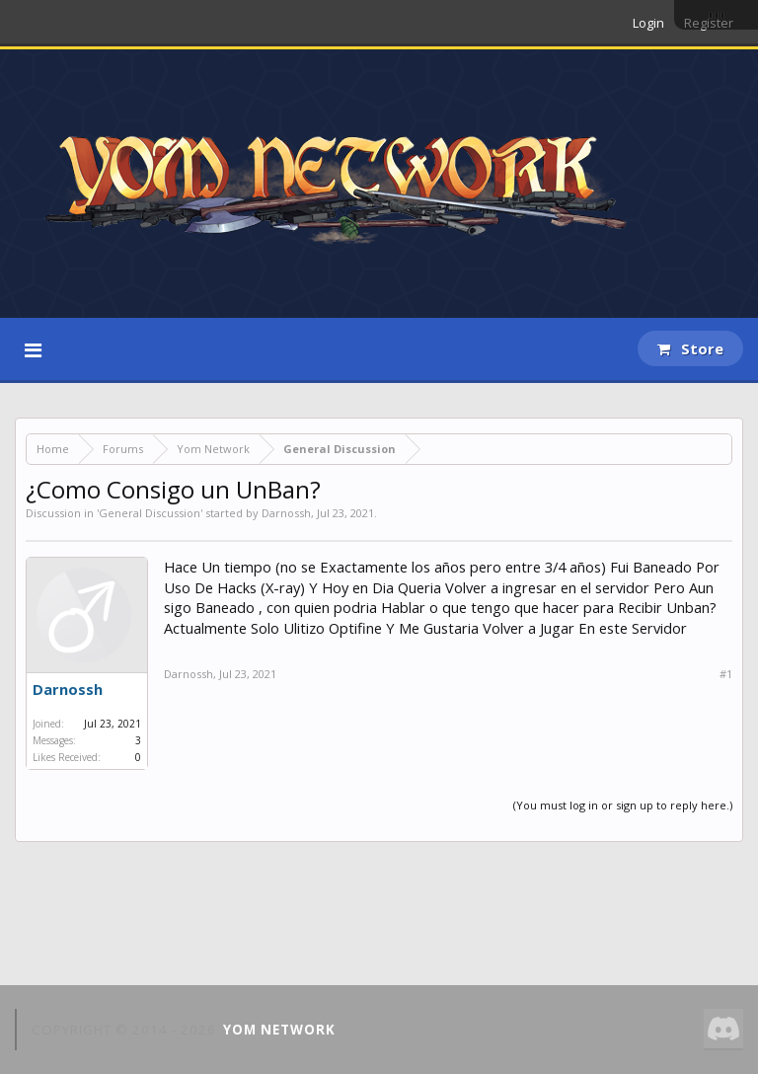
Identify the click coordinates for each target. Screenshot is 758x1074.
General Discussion (149, 512)
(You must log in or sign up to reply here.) (622, 805)
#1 (726, 674)
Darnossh (286, 512)
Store (690, 348)
